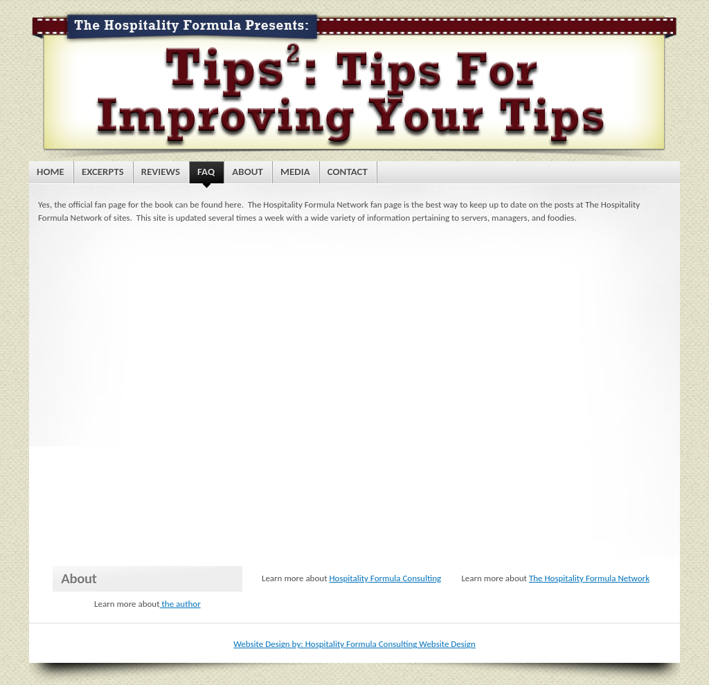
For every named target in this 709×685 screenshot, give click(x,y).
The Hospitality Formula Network (589, 578)
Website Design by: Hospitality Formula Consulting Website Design (354, 644)
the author (180, 604)
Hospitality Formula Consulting (385, 578)
